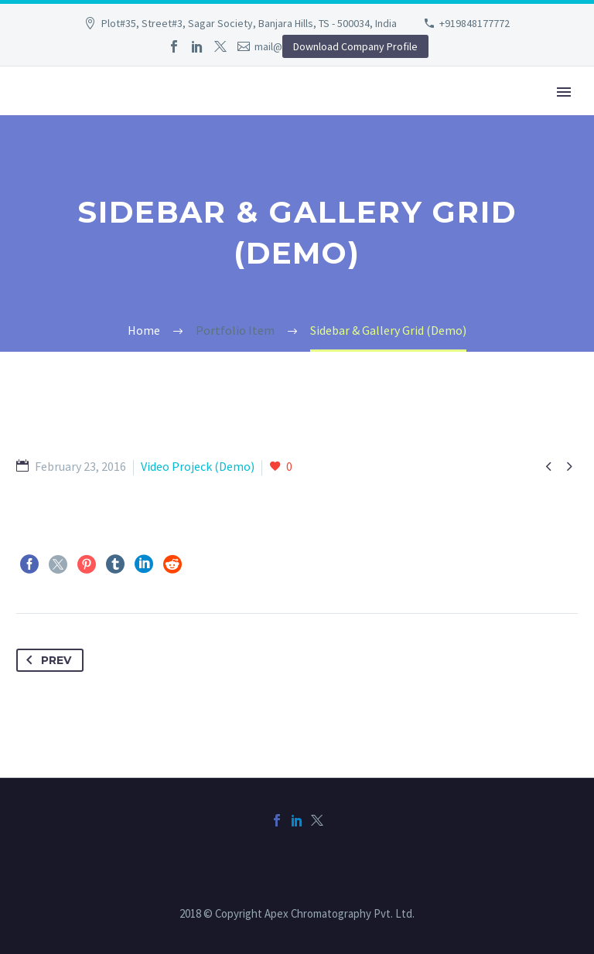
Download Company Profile (355, 46)
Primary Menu (564, 92)
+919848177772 (474, 23)
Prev (45, 660)
